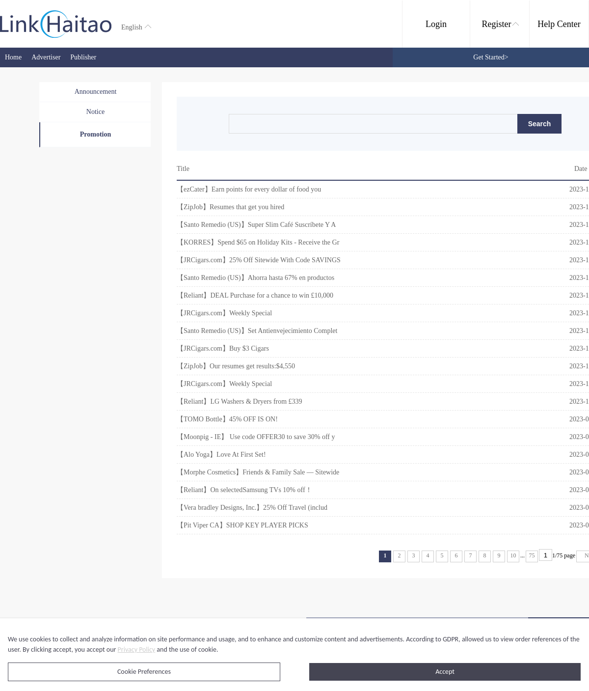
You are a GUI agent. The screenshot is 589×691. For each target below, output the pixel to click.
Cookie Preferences (144, 671)
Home (13, 57)
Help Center (558, 24)
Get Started (490, 57)
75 (532, 555)
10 (513, 555)
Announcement (96, 91)
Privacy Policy (137, 649)
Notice (95, 111)
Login (436, 24)
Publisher (83, 57)
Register (500, 24)
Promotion (95, 134)
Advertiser (45, 57)
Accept (445, 671)
